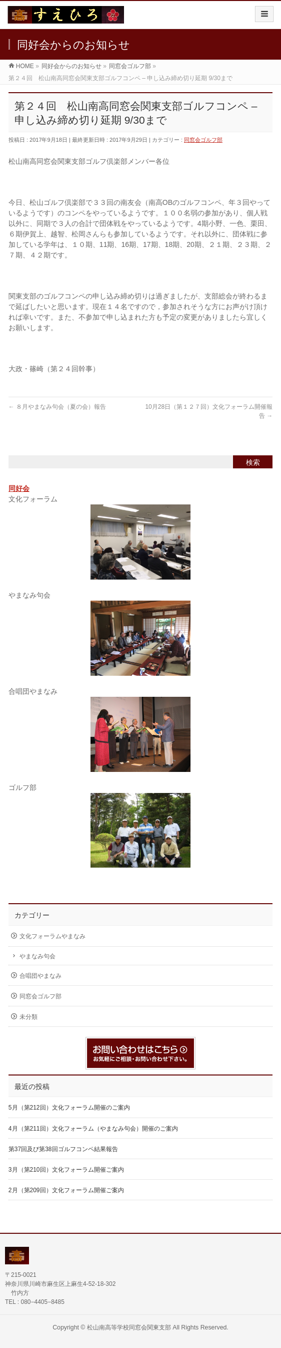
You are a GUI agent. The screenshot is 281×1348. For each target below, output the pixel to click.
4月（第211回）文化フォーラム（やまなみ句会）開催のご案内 (93, 1128)
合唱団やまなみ (41, 975)
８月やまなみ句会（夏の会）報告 (57, 406)
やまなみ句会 (38, 956)
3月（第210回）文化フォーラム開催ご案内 (66, 1169)
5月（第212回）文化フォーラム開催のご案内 (69, 1107)
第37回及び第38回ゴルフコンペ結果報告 (63, 1149)
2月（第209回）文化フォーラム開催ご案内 (66, 1190)
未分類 (29, 1016)
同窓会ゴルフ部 (203, 140)
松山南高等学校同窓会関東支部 (129, 1327)
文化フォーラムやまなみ (53, 936)
